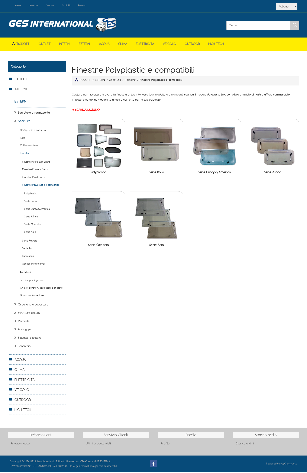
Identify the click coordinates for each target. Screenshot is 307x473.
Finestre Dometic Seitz (35, 170)
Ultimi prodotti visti (98, 444)
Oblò (23, 138)
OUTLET (45, 45)
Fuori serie (28, 257)
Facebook (153, 464)
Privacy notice (20, 444)
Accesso (98, 6)
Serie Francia (29, 241)
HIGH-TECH (216, 45)
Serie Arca (28, 249)
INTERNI (64, 45)
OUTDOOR (192, 45)
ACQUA (104, 45)
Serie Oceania (98, 246)
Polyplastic (98, 173)
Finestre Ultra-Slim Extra (36, 163)
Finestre (25, 154)
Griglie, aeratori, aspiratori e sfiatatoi (41, 289)
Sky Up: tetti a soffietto (33, 131)
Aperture (24, 122)
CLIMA (122, 45)
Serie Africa (272, 173)
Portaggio (24, 331)
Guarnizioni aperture (32, 296)
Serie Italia (156, 173)
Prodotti (21, 45)
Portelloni (25, 273)
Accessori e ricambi (33, 264)
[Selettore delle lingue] (286, 7)
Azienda (39, 6)
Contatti (79, 6)
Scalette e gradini (29, 339)
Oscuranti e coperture (33, 306)
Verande (23, 322)
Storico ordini (245, 444)
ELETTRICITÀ (145, 45)
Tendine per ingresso (32, 281)
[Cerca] (258, 26)
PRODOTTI (83, 80)
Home (20, 6)
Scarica (59, 6)
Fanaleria (24, 347)
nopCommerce (289, 464)
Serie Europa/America (214, 173)
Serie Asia (156, 246)
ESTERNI (84, 45)
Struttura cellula (29, 314)
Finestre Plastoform (33, 178)
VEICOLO (169, 45)
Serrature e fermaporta (34, 114)
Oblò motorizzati (29, 146)
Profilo (165, 444)
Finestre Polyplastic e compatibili (41, 186)
